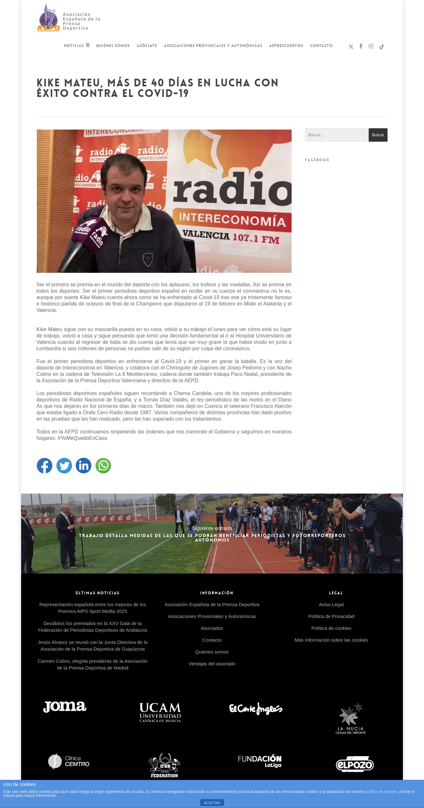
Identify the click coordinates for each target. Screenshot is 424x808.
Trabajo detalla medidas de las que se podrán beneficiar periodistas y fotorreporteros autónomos (212, 534)
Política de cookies (331, 628)
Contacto (321, 45)
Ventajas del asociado (212, 663)
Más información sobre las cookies (331, 640)
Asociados (212, 628)
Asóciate (147, 45)
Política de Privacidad (331, 616)
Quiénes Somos (113, 45)
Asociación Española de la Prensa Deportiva (212, 604)
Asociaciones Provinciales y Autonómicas (213, 45)
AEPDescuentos (286, 45)
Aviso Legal (331, 604)
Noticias (77, 46)
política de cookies (381, 791)
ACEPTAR (212, 803)
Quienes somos (212, 651)
